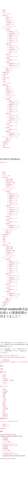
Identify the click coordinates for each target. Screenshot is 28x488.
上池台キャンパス (14, 42)
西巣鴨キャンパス (14, 35)
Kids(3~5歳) (9, 181)
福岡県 (8, 61)
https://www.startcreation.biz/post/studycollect (12, 357)
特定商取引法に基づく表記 (10, 445)
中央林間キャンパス (14, 49)
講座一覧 (5, 15)
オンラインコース (11, 26)
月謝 (4, 12)
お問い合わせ (6, 78)
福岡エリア (9, 70)
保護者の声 (6, 72)
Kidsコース (9, 19)
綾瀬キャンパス (13, 37)
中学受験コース (10, 22)
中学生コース (9, 24)
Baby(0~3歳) (9, 179)
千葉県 (8, 58)
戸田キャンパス (13, 56)
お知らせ (5, 74)
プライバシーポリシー (9, 443)
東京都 (8, 29)
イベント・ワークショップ (10, 67)
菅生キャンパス (13, 53)
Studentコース (10, 20)
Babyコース (9, 17)
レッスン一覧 (6, 13)
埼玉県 (8, 54)
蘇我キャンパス (13, 60)
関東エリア (9, 69)
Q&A (4, 76)
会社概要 (5, 438)
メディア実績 (6, 441)
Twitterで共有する (5, 362)
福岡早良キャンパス (14, 63)
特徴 (4, 10)
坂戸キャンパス (13, 51)
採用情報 (5, 439)
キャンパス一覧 (7, 28)
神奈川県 (8, 44)
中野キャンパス (13, 40)
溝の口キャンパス (14, 45)
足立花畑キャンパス (14, 33)
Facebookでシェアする (16, 362)
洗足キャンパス (13, 38)
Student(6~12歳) (10, 182)
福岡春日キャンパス (14, 65)
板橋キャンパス (13, 31)
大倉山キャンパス (14, 47)
